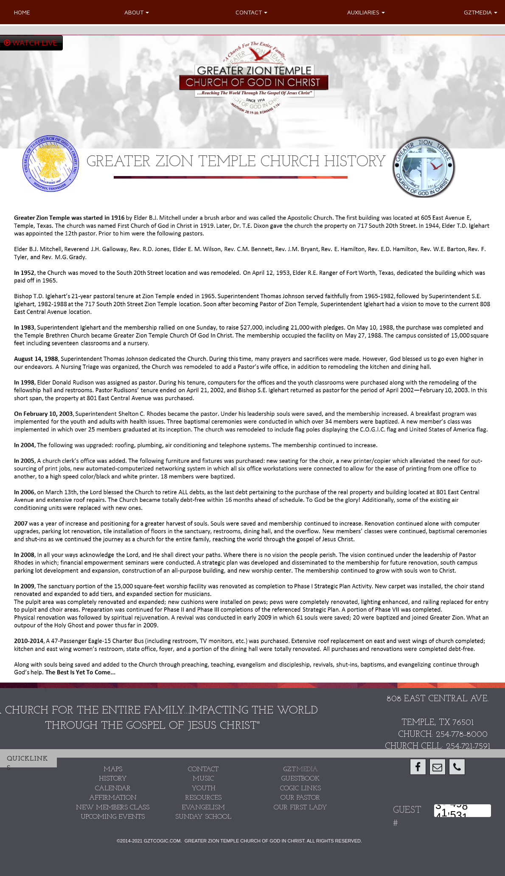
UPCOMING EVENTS (113, 817)
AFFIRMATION (113, 798)
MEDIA (300, 769)
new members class (112, 807)
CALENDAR (113, 788)
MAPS (113, 769)
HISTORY (113, 778)
